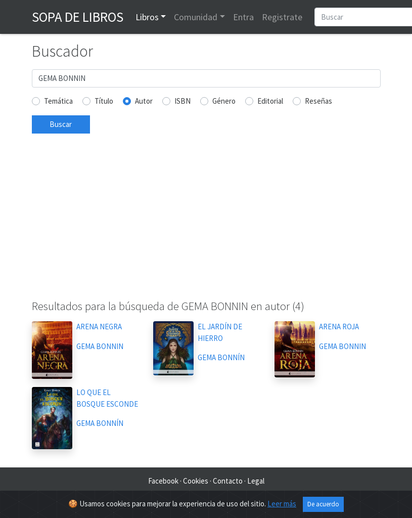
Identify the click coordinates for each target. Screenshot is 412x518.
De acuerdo (323, 504)
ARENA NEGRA (99, 326)
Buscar (61, 124)
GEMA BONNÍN (221, 357)
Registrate (282, 17)
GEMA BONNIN (99, 346)
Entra (243, 17)
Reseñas (318, 101)
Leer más (281, 503)
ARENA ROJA (339, 326)
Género (224, 101)
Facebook (163, 481)
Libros (147, 17)
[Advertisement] (206, 220)
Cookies (195, 481)
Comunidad (195, 17)
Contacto (228, 481)
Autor (144, 101)
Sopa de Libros (77, 16)
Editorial (270, 101)
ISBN (182, 101)
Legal (255, 481)
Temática (58, 101)
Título (104, 101)
